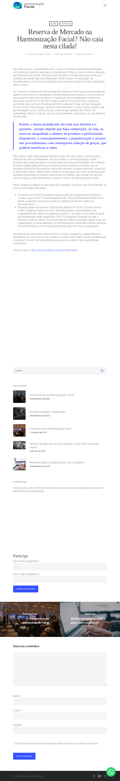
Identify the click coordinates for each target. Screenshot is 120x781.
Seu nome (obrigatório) (60, 565)
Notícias (66, 23)
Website (17, 725)
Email (17, 710)
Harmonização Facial (39, 54)
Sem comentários (85, 54)
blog (53, 23)
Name (17, 696)
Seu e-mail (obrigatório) (60, 578)
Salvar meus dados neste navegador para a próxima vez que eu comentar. (57, 743)
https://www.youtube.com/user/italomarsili (53, 250)
